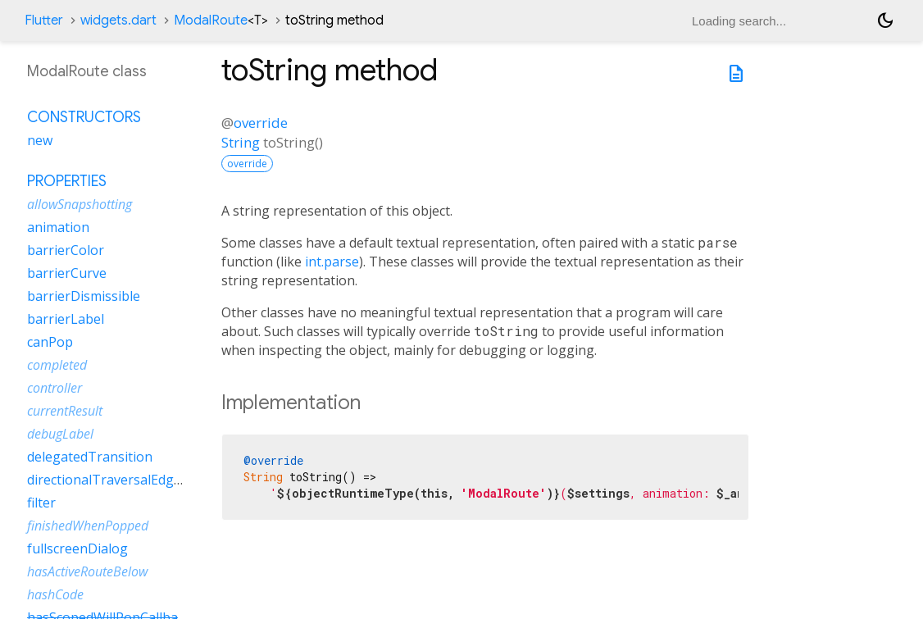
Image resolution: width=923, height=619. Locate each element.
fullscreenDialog (77, 548)
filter (41, 503)
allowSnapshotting (79, 204)
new (39, 140)
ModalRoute (221, 20)
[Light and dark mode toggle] (885, 20)
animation (58, 227)
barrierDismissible (83, 296)
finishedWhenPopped (87, 526)
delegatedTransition (89, 457)
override (261, 122)
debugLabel (60, 434)
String (240, 142)
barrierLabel (65, 319)
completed (57, 365)
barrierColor (65, 250)
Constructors (84, 117)
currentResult (64, 411)
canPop (50, 342)
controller (54, 388)
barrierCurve (67, 273)
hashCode (55, 594)
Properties (67, 181)
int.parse (332, 262)
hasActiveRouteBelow (87, 571)
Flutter (44, 20)
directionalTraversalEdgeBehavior (132, 480)
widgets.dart (118, 20)
